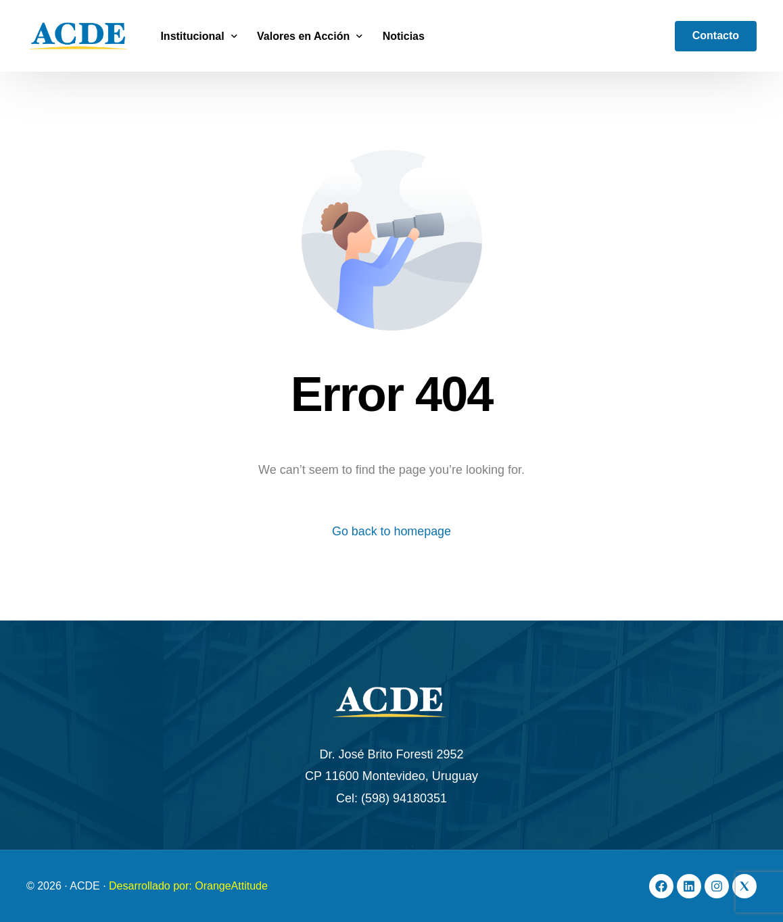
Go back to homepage (391, 531)
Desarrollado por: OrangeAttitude (188, 886)
